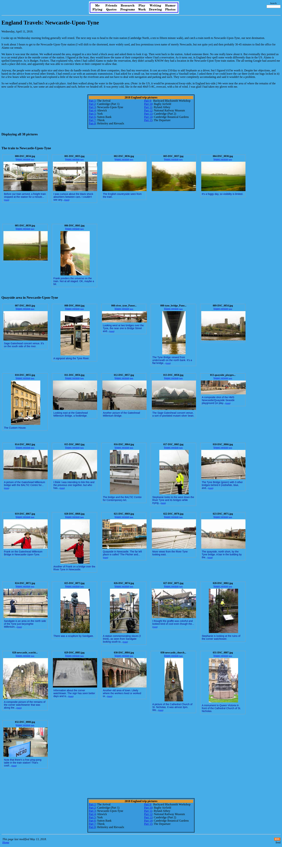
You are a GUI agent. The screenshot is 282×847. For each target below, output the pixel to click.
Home (5, 842)
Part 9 (147, 100)
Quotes (111, 9)
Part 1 (92, 100)
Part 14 (148, 116)
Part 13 (148, 113)
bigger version (23, 159)
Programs (127, 9)
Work (142, 9)
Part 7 (92, 120)
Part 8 (92, 123)
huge (32, 159)
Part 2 (92, 103)
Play (141, 5)
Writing (155, 5)
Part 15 (148, 120)
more (6, 200)
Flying (97, 9)
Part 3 (92, 107)
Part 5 (92, 113)
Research (128, 5)
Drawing (155, 9)
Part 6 (92, 116)
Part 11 (148, 107)
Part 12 (148, 110)
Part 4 (92, 110)
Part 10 (148, 103)
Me (97, 5)
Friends (111, 5)
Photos (170, 9)
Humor (170, 5)
